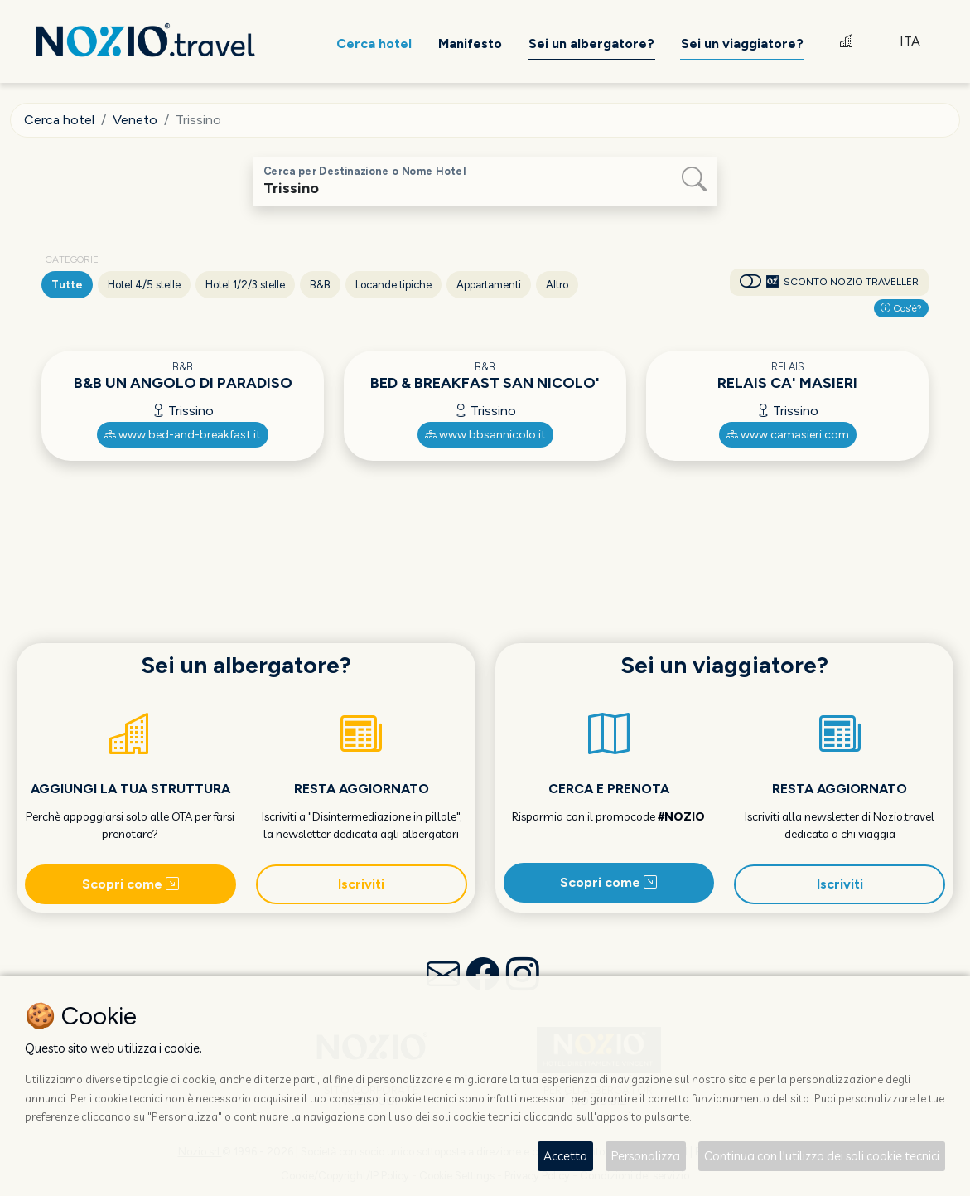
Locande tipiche (393, 284)
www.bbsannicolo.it (485, 435)
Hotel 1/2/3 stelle (245, 284)
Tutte (67, 284)
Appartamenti (488, 284)
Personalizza (645, 1156)
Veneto (135, 120)
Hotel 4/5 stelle (144, 284)
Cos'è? (901, 308)
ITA (910, 41)
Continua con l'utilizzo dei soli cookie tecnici (821, 1156)
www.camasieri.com (787, 435)
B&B (320, 284)
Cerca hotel (59, 120)
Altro (557, 284)
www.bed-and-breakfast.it (182, 435)
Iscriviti (361, 884)
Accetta (565, 1156)
